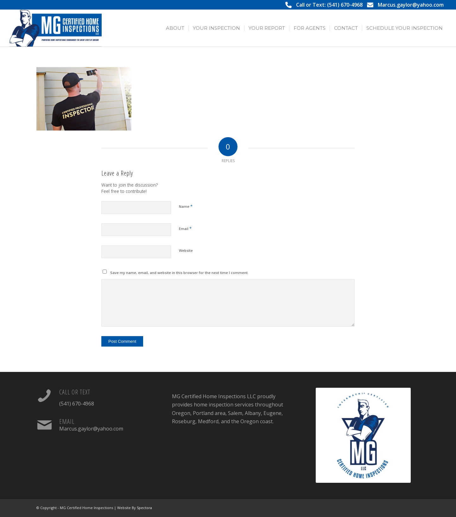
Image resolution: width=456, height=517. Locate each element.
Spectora (144, 507)
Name (186, 206)
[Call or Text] (44, 396)
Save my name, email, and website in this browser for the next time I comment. (179, 272)
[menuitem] (175, 28)
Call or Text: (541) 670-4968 (329, 4)
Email (185, 228)
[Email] (44, 425)
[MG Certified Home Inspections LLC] (55, 28)
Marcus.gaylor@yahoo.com (411, 4)
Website (186, 250)
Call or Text (74, 392)
